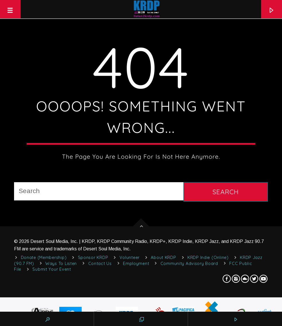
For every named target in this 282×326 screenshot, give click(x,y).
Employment (136, 263)
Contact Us (100, 263)
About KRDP (163, 257)
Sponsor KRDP (93, 257)
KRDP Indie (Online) (208, 257)
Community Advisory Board (189, 263)
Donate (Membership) (44, 257)
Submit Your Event (51, 269)
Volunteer (130, 257)
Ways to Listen (61, 263)
